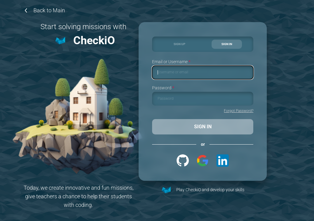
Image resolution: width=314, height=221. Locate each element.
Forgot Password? (238, 111)
